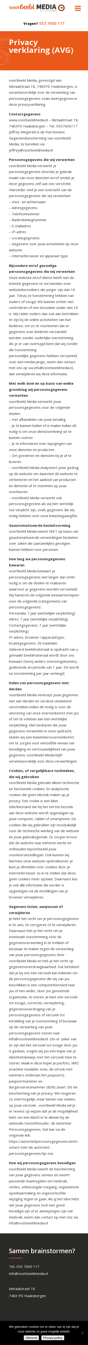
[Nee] (82, 1333)
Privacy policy (52, 1338)
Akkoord (31, 1338)
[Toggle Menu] (78, 8)
